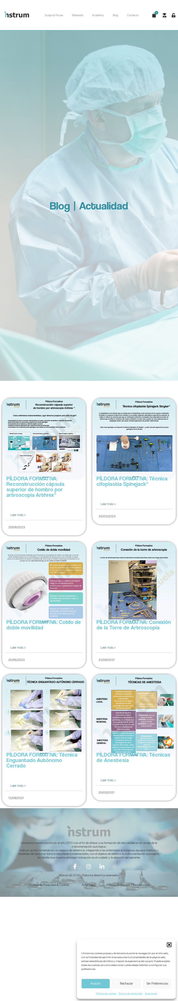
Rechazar (126, 983)
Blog (115, 15)
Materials (77, 15)
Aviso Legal (151, 993)
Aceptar (95, 983)
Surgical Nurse (54, 15)
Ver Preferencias (157, 983)
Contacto (133, 15)
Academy (98, 15)
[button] (169, 945)
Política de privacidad (130, 993)
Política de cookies (106, 993)
